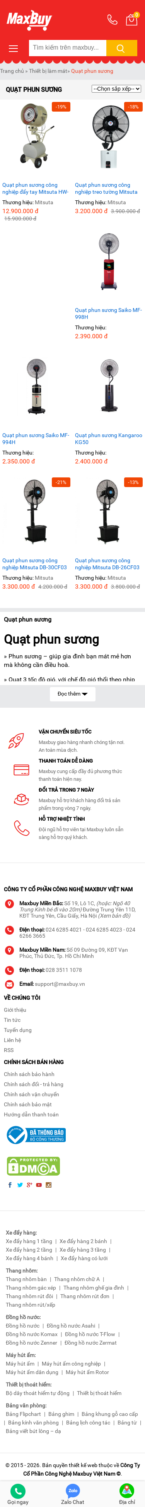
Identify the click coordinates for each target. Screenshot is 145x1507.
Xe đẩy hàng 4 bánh (29, 1258)
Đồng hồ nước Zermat (91, 1343)
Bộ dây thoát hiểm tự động (38, 1393)
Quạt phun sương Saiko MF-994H (35, 438)
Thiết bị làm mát (48, 71)
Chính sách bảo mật (28, 1104)
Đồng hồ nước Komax (32, 1334)
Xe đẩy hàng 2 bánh (83, 1241)
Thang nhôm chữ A (77, 1279)
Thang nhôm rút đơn (84, 1296)
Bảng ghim (61, 1414)
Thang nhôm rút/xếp (30, 1305)
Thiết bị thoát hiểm (99, 1393)
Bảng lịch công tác (88, 1422)
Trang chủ (12, 71)
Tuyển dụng (18, 1030)
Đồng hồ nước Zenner (31, 1343)
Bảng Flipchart (23, 1414)
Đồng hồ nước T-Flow (90, 1334)
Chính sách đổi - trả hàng (33, 1084)
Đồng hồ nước (22, 1326)
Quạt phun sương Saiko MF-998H (108, 313)
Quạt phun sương (92, 71)
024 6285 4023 (104, 930)
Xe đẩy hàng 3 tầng (83, 1250)
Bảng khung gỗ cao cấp (110, 1414)
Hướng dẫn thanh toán (31, 1114)
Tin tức (12, 1020)
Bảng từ (127, 1422)
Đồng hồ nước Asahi (71, 1326)
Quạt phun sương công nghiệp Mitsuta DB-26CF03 (107, 563)
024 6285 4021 (64, 930)
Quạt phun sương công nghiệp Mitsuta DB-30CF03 (34, 563)
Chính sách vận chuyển (31, 1094)
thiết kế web (83, 1465)
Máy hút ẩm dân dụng (32, 1372)
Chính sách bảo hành (29, 1074)
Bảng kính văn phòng (33, 1422)
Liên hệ (12, 1040)
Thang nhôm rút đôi (29, 1296)
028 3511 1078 (64, 970)
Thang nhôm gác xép (31, 1288)
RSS (9, 1050)
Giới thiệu (15, 1010)
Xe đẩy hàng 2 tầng (29, 1250)
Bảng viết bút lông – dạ (33, 1431)
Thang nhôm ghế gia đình (93, 1288)
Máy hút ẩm (20, 1364)
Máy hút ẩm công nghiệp (71, 1364)
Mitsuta (44, 202)
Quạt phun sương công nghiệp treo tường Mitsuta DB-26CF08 (106, 188)
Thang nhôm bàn (26, 1279)
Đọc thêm (73, 693)
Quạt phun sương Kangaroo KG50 (108, 438)
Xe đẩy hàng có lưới (84, 1258)
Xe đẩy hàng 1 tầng (29, 1241)
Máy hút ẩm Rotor (87, 1372)
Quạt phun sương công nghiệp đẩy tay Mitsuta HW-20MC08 (35, 188)
